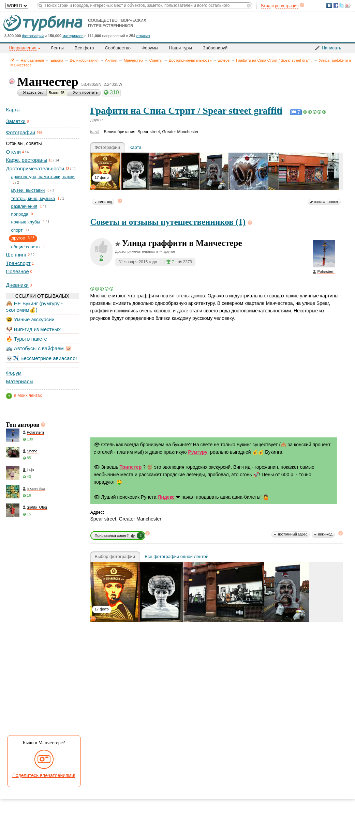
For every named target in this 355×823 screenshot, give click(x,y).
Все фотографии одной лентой (176, 556)
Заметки (16, 121)
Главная (12, 60)
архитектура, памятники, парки (43, 176)
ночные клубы (25, 221)
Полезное (17, 271)
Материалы (19, 381)
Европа (56, 60)
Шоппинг (16, 255)
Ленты (57, 47)
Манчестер (133, 60)
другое (224, 60)
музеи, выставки (28, 190)
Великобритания (84, 60)
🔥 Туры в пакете (26, 339)
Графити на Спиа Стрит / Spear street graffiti (274, 60)
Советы (155, 60)
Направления (32, 60)
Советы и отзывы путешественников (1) (168, 222)
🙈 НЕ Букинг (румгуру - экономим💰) (34, 306)
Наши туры (180, 47)
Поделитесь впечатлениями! (43, 775)
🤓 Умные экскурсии (30, 319)
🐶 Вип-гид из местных (33, 329)
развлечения (24, 206)
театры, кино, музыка (33, 198)
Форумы (150, 47)
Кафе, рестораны (26, 160)
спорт (17, 230)
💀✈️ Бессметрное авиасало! (41, 358)
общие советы (26, 246)
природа (20, 214)
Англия (111, 60)
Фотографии (20, 132)
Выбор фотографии (115, 556)
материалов (72, 36)
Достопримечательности (190, 60)
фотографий (33, 36)
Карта (13, 109)
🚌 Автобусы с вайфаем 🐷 (39, 348)
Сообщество (118, 47)
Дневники (17, 285)
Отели (13, 152)
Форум (14, 373)
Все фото (84, 47)
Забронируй (215, 47)
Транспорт (18, 263)
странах (143, 36)
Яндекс (166, 497)
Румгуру (197, 452)
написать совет (326, 202)
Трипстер (131, 467)
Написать (331, 47)
